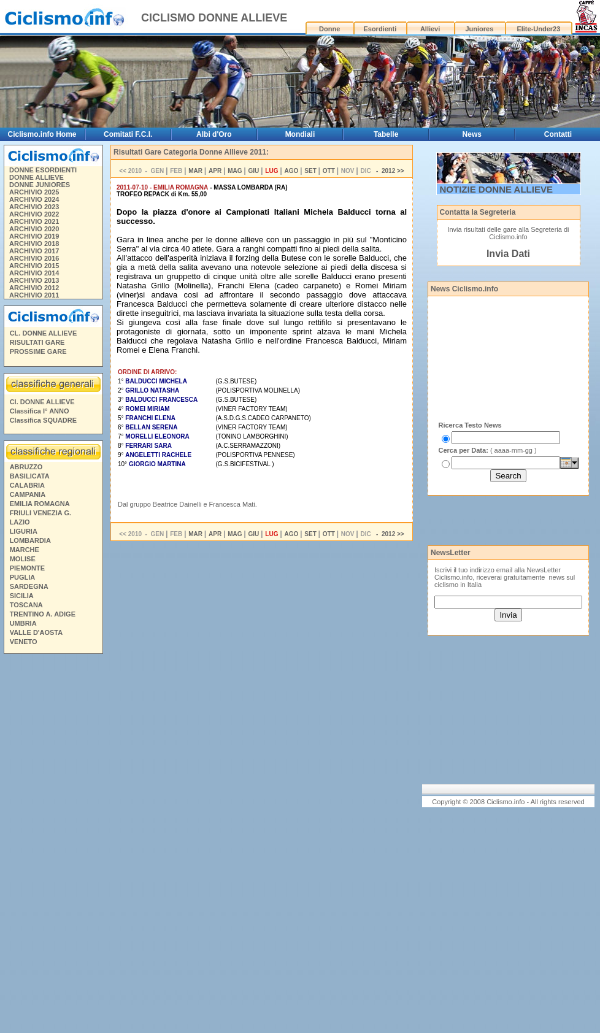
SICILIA (22, 595)
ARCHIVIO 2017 (34, 251)
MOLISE (23, 559)
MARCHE (24, 549)
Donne (329, 29)
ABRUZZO (26, 466)
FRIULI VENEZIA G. (40, 512)
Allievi (430, 29)
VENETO (23, 641)
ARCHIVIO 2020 (34, 228)
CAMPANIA (27, 494)
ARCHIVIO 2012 (34, 287)
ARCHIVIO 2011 (34, 295)
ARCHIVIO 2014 (34, 273)
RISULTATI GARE (37, 342)
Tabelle (386, 134)
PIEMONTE (27, 568)
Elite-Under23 (538, 29)
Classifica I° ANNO (39, 411)
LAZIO (20, 522)
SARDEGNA (29, 586)
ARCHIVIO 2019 (34, 236)
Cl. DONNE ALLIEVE (42, 401)
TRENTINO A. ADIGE (42, 614)
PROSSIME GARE (38, 351)
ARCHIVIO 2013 (34, 280)
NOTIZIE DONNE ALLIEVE (496, 189)
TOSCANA (26, 605)
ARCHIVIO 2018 (34, 243)
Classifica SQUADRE (43, 420)
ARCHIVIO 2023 (34, 206)
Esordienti (379, 29)
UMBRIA (23, 623)
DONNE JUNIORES (39, 184)
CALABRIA (27, 485)
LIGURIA (23, 531)
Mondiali (300, 134)
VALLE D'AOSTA (36, 632)
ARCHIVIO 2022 (34, 214)
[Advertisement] (53, 845)
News (472, 134)
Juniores (479, 29)
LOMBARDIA (30, 540)
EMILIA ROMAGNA (40, 503)
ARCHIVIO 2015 (34, 265)
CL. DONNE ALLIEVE (43, 333)
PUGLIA (23, 577)
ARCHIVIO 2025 (34, 192)
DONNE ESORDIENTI (43, 170)
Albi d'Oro (214, 134)
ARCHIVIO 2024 (34, 199)
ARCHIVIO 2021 (34, 221)
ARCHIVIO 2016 (34, 258)
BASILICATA (30, 476)
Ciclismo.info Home (41, 134)
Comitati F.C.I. (128, 134)
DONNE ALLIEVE (36, 177)
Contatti (558, 134)
